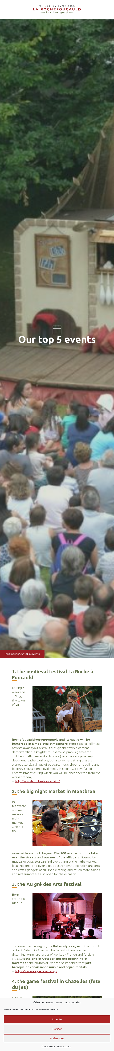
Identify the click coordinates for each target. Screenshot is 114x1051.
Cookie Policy (48, 1046)
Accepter (57, 1019)
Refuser (57, 1028)
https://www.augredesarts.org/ (36, 971)
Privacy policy (64, 1046)
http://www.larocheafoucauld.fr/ (37, 781)
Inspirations (12, 653)
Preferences (57, 1038)
